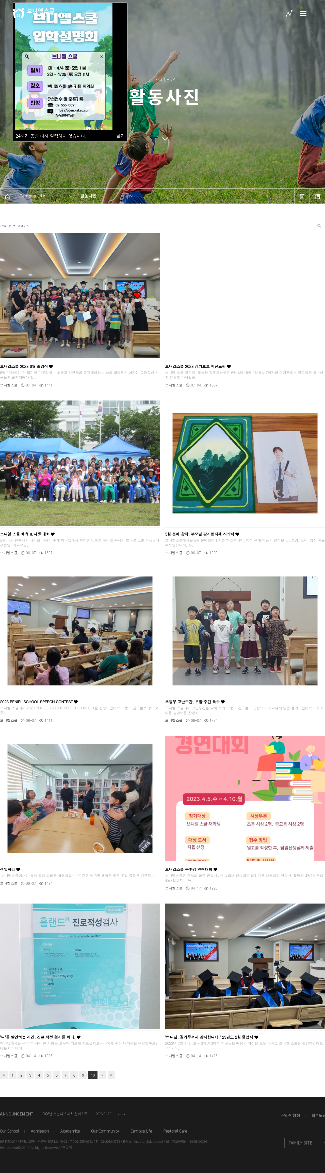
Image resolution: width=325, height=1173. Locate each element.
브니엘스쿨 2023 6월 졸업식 (26, 366)
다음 (102, 1075)
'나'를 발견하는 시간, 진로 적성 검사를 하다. (40, 1037)
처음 (4, 1075)
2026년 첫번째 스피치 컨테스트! (65, 1113)
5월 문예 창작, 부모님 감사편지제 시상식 (202, 534)
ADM (67, 1147)
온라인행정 (290, 1115)
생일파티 (10, 869)
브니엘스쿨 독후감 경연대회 (191, 869)
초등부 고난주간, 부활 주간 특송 (195, 701)
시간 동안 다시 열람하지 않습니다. (51, 136)
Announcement (17, 1114)
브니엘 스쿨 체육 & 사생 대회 (27, 534)
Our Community (105, 1131)
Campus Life (141, 1131)
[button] (119, 1114)
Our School (9, 1131)
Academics (70, 1131)
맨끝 (111, 1075)
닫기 (120, 136)
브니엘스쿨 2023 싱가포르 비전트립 (198, 366)
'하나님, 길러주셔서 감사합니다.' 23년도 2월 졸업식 (211, 1037)
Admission (40, 1131)
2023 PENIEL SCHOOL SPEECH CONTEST (39, 701)
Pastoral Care (175, 1131)
